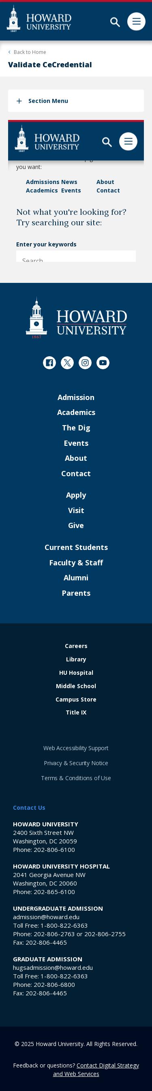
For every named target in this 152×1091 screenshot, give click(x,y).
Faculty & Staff (76, 562)
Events (76, 443)
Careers (76, 646)
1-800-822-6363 (64, 925)
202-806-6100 (54, 849)
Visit (76, 510)
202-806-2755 (105, 934)
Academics (76, 412)
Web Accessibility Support (76, 748)
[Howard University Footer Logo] (76, 317)
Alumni (76, 577)
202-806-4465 (46, 942)
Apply (76, 495)
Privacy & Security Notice (76, 763)
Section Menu (48, 101)
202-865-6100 (54, 892)
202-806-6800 (54, 984)
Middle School (76, 686)
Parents (76, 593)
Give (76, 525)
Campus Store (76, 699)
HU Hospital (76, 673)
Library (76, 659)
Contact (76, 473)
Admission (76, 397)
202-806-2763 (54, 934)
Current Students (76, 547)
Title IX (76, 712)
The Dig (76, 428)
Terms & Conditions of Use (76, 778)
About (76, 458)
